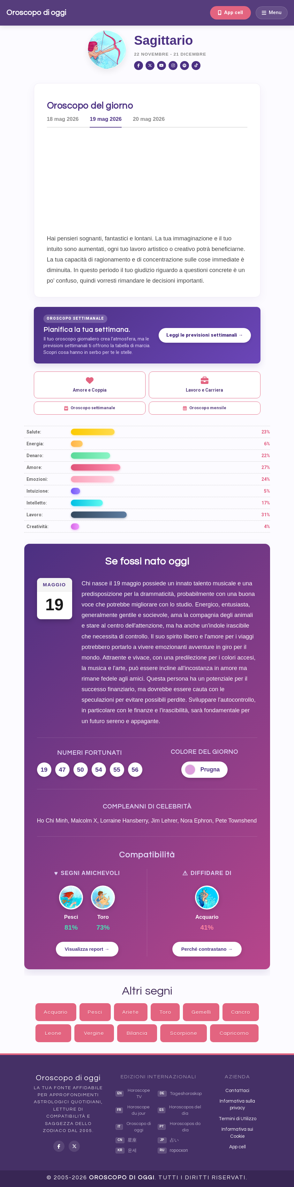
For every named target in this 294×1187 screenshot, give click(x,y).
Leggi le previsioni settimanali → (204, 335)
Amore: (34, 467)
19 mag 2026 (106, 119)
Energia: (35, 443)
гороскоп (173, 1150)
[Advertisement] (157, 180)
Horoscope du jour (133, 1110)
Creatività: (37, 526)
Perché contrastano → (207, 949)
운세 (126, 1150)
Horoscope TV (133, 1093)
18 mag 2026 (63, 119)
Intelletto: (36, 502)
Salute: (33, 431)
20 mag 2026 (149, 119)
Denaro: (34, 455)
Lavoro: (34, 514)
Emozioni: (37, 479)
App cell (230, 12)
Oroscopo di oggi (36, 13)
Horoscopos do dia (179, 1126)
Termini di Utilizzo (237, 1118)
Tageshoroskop (180, 1094)
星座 (126, 1140)
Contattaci (237, 1090)
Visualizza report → (87, 949)
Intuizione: (37, 491)
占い (168, 1140)
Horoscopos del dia (179, 1110)
